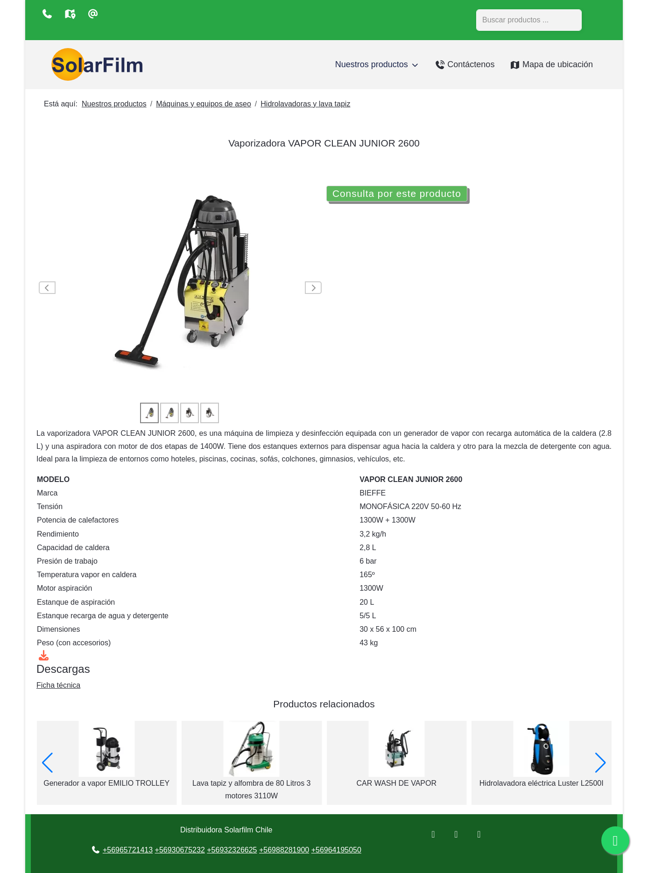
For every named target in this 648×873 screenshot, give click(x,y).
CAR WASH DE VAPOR (541, 783)
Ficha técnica (58, 685)
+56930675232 (180, 850)
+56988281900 (284, 850)
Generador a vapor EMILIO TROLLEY (252, 783)
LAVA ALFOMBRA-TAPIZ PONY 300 (106, 783)
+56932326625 (232, 850)
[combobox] (529, 20)
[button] (600, 763)
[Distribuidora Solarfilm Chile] (94, 64)
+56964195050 (336, 850)
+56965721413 (128, 850)
